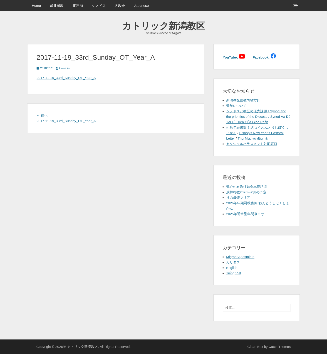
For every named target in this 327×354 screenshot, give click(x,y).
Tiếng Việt (233, 273)
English (231, 268)
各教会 (120, 5)
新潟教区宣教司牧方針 (243, 100)
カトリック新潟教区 (163, 26)
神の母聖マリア (238, 197)
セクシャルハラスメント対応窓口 (251, 144)
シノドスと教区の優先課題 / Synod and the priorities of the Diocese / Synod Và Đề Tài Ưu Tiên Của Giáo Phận (258, 116)
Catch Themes (280, 347)
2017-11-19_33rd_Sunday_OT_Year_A (66, 78)
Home (36, 5)
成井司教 (57, 5)
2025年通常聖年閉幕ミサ (245, 214)
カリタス (233, 262)
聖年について (236, 106)
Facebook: (261, 57)
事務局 (78, 5)
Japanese (141, 5)
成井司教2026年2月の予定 (246, 192)
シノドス (99, 5)
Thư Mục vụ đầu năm (254, 138)
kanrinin (64, 68)
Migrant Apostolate (240, 257)
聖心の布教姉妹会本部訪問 (246, 187)
